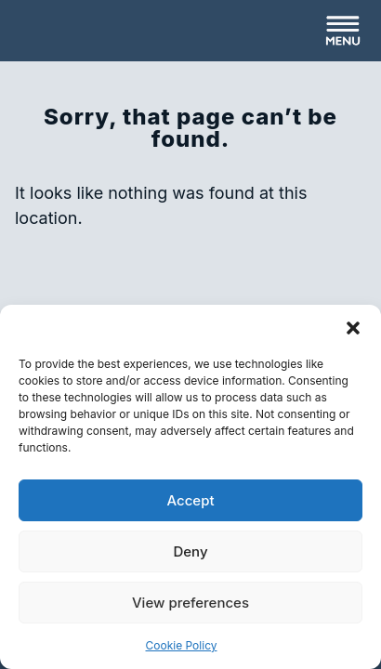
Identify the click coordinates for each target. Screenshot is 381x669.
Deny (190, 551)
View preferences (190, 602)
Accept (190, 500)
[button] (353, 328)
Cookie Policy (181, 645)
